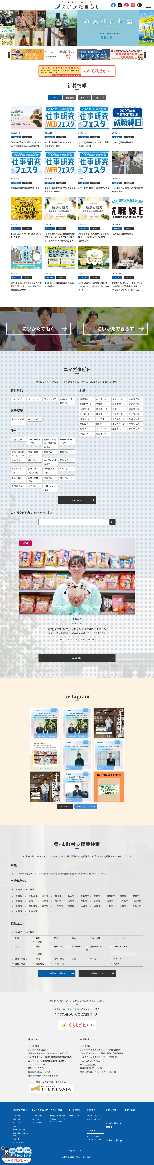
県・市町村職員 (18, 1142)
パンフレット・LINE (94, 1140)
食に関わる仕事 (73, 639)
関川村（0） (118, 399)
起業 (54, 938)
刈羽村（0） (102, 428)
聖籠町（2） (102, 404)
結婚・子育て (19, 958)
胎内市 (69, 896)
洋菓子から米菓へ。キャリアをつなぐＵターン (77, 629)
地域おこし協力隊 (19, 1130)
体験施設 (38, 963)
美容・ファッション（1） (34, 470)
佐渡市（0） (102, 433)
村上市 (43, 896)
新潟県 (17, 896)
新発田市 (83, 896)
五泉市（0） (86, 408)
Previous (13, 28)
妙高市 (121, 906)
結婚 (36, 958)
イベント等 (57, 963)
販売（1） (48, 477)
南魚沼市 (31, 906)
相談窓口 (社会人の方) (95, 1116)
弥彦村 (43, 901)
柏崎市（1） (86, 428)
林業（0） (64, 451)
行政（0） (64, 477)
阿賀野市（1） (119, 404)
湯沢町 (43, 906)
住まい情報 (35, 1119)
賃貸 (36, 946)
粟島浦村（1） (87, 399)
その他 (37, 941)
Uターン (62, 639)
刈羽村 (95, 906)
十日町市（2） (119, 423)
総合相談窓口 (17, 1116)
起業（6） (64, 460)
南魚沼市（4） (87, 423)
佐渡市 (17, 911)
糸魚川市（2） (87, 433)
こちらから (38, 1068)
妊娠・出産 (57, 958)
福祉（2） (32, 460)
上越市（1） (118, 428)
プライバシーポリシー (77, 1151)
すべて (55, 97)
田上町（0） (86, 413)
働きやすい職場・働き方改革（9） (50, 443)
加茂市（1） (102, 413)
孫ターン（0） (50, 399)
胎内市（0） (134, 399)
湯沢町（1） (102, 423)
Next (140, 28)
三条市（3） (118, 413)
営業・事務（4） (33, 479)
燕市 (29, 901)
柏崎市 (82, 906)
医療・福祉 (17, 1139)
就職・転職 (90, 639)
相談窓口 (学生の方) (94, 1119)
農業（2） (48, 451)
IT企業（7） (17, 439)
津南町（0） (134, 423)
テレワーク (17, 1122)
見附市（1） (134, 413)
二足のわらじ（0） (50, 488)
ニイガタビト (75, 1109)
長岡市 (108, 901)
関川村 (56, 896)
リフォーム (75, 946)
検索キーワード (74, 1116)
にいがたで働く (20, 1109)
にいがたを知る (36, 1116)
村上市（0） (102, 399)
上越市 (108, 906)
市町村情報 (129, 1109)
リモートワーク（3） (66, 441)
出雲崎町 (135, 901)
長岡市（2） (86, 418)
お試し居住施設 (36, 1122)
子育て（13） (34, 419)
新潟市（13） (102, 408)
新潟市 (82, 639)
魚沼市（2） (134, 418)
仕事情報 (70, 97)
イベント (84, 97)
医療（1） (16, 460)
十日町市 (57, 906)
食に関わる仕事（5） (50, 462)
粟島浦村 (31, 896)
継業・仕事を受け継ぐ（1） (18, 453)
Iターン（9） (34, 399)
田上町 (56, 901)
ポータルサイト (119, 946)
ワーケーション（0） (34, 441)
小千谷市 (122, 901)
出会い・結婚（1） (18, 421)
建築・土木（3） (17, 479)
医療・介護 (93, 938)
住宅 (15, 946)
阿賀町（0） (134, 404)
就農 (72, 938)
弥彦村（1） (134, 408)
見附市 (95, 901)
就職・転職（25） (33, 453)
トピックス (99, 97)
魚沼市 (17, 906)
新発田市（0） (87, 404)
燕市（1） (117, 408)
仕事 (15, 938)
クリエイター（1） (50, 470)
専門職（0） (17, 486)
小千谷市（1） (103, 418)
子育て (73, 958)
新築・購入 (57, 946)
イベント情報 (56, 1109)
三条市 (82, 901)
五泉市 (134, 896)
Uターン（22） (19, 399)
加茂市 (69, 901)
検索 (113, 522)
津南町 (69, 906)
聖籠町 (95, 896)
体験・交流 (18, 963)
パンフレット (118, 938)
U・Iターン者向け (22, 873)
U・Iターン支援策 (93, 1136)
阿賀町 (121, 896)
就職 (36, 938)
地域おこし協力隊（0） (66, 401)
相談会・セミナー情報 (57, 1116)
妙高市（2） (134, 428)
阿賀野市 (109, 896)
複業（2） (32, 486)
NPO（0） (65, 468)
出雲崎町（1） (119, 418)
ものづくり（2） (17, 470)
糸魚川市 (135, 906)
